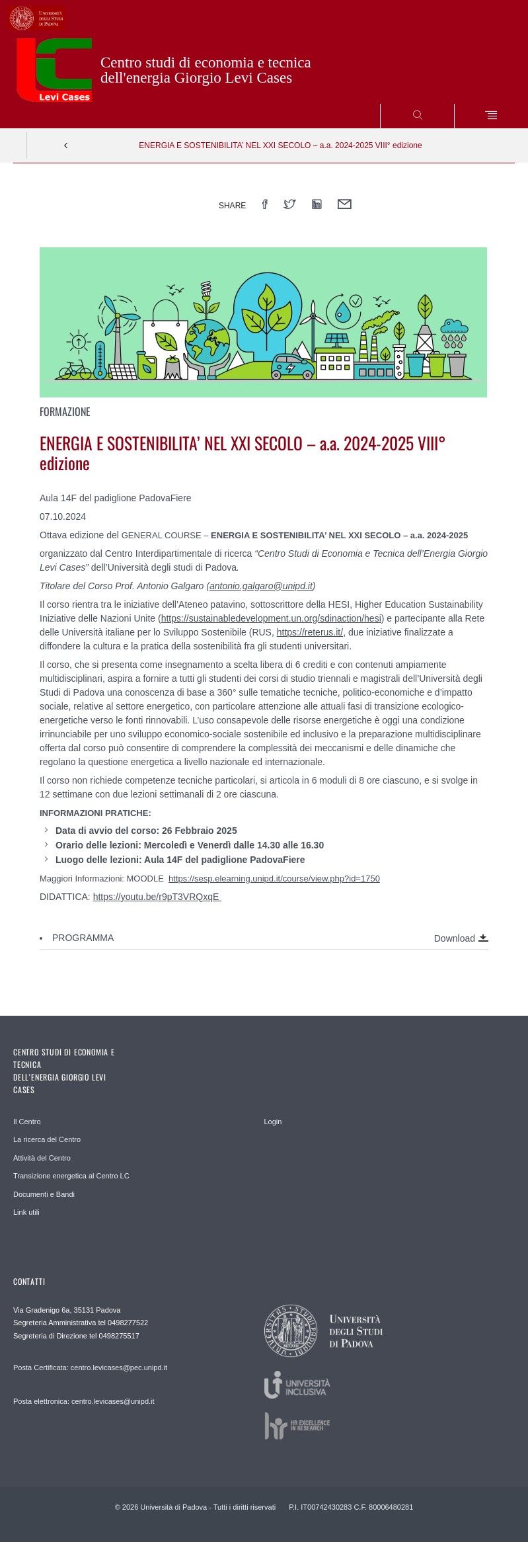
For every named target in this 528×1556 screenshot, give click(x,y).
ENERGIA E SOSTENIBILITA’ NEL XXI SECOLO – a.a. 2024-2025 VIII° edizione (280, 145)
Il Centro (27, 1122)
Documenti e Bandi (44, 1194)
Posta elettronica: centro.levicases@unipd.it (84, 1401)
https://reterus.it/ (310, 632)
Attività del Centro (42, 1158)
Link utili (26, 1212)
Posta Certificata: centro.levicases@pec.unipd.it (90, 1368)
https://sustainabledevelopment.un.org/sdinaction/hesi (271, 618)
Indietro (66, 145)
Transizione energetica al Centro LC (71, 1176)
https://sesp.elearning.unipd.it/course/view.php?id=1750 (274, 878)
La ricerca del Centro (47, 1139)
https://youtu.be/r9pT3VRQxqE (157, 896)
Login (273, 1122)
